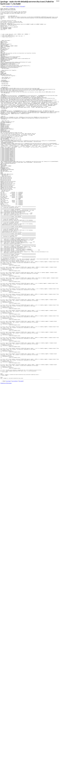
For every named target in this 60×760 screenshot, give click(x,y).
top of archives (16, 6)
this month (22, 6)
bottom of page (9, 6)
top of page (8, 454)
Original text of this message (6, 456)
